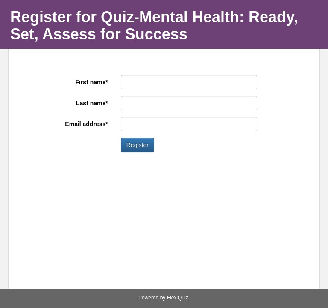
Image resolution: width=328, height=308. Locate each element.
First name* (91, 82)
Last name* (92, 103)
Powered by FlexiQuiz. (164, 298)
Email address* (86, 124)
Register (137, 145)
